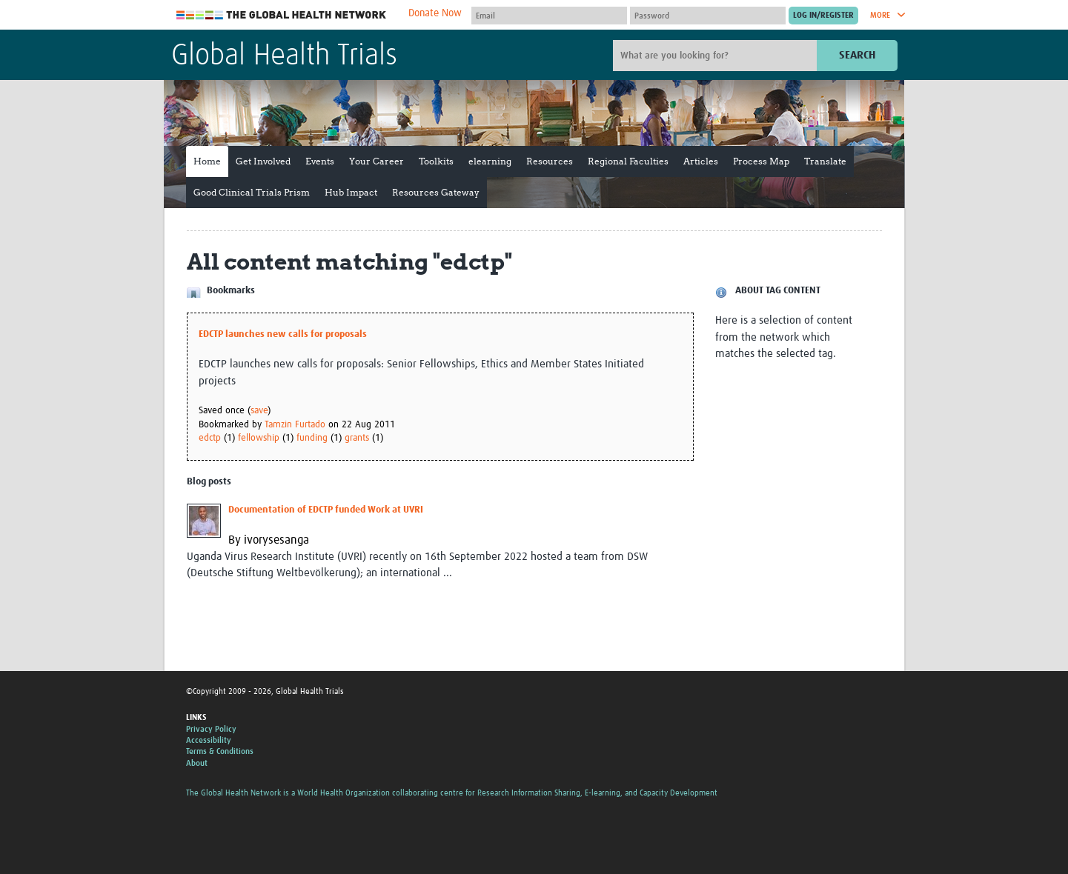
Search (857, 55)
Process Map (761, 161)
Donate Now (435, 13)
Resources (549, 161)
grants (357, 438)
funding (312, 438)
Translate (825, 161)
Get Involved (263, 161)
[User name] (549, 15)
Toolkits (436, 161)
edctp (210, 438)
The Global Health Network (281, 15)
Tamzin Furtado (295, 425)
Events (319, 161)
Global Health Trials (284, 56)
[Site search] (716, 55)
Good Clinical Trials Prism (251, 192)
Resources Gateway (436, 192)
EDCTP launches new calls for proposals (283, 334)
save (259, 411)
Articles (700, 161)
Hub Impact (351, 192)
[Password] (708, 15)
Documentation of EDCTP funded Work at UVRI (325, 510)
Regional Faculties (628, 161)
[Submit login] (823, 15)
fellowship (258, 438)
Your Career (376, 161)
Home (207, 161)
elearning (489, 161)
